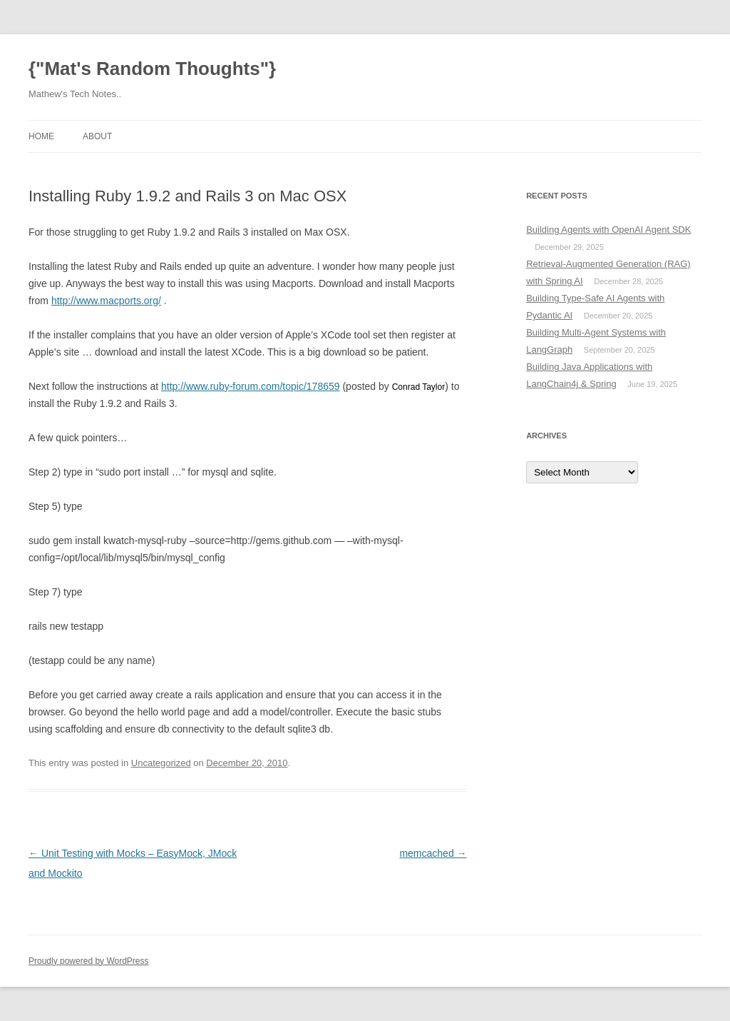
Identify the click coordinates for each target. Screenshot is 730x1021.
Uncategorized (161, 763)
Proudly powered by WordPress (89, 961)
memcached (432, 853)
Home (41, 136)
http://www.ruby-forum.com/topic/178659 (250, 386)
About (97, 136)
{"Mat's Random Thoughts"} (152, 68)
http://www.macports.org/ (106, 300)
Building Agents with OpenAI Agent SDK (608, 229)
